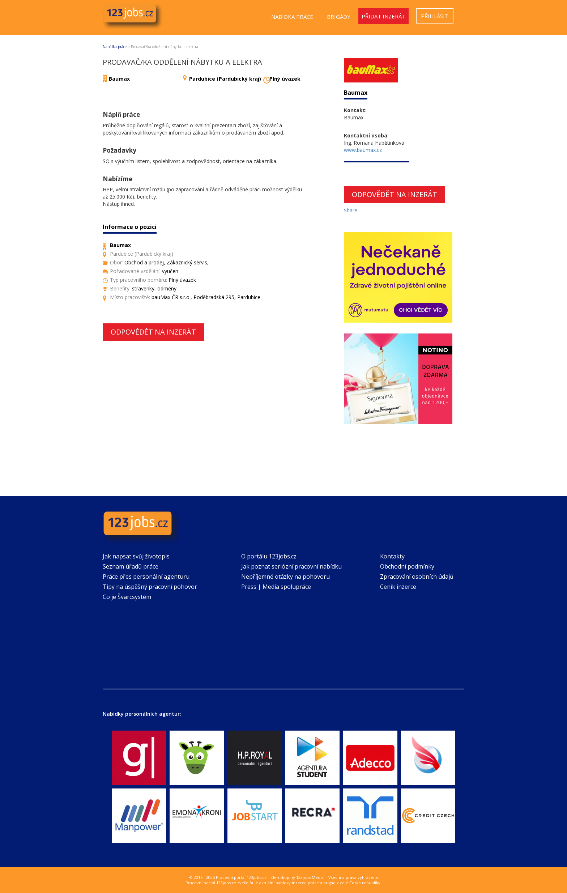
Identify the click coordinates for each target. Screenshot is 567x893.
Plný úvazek (284, 78)
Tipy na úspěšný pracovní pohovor (150, 587)
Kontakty (392, 556)
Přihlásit (434, 16)
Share (350, 210)
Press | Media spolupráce (276, 587)
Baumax (119, 78)
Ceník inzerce (398, 587)
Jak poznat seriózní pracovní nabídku (291, 566)
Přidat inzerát (383, 16)
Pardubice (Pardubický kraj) (225, 78)
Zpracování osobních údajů (416, 577)
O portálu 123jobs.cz (269, 556)
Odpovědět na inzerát (153, 332)
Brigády (338, 16)
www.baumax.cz (363, 149)
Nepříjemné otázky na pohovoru (285, 577)
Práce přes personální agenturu (146, 577)
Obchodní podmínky (407, 566)
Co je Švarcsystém (127, 597)
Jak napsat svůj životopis (136, 556)
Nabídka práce (292, 16)
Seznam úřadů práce (130, 566)
